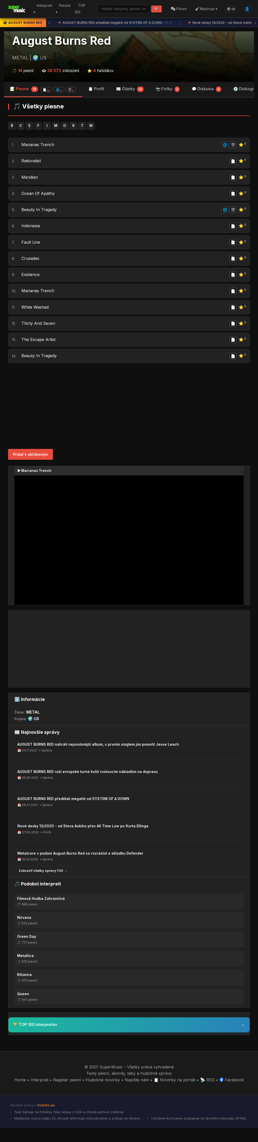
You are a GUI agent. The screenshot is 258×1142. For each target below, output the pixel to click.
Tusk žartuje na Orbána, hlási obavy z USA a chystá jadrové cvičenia (68, 1126)
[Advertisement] (129, 419)
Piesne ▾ (60, 9)
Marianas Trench (38, 145)
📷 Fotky (168, 89)
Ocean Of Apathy (38, 197)
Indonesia (31, 231)
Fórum (178, 9)
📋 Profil (96, 88)
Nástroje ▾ (205, 9)
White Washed (35, 317)
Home (20, 1093)
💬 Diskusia (206, 89)
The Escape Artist (39, 351)
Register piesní (67, 1093)
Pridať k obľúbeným (30, 468)
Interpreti (39, 1093)
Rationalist (31, 162)
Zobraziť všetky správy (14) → (43, 884)
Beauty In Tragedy (39, 214)
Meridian (30, 179)
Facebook (231, 1093)
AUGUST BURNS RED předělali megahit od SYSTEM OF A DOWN (115, 22)
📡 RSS (207, 1093)
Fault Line (31, 248)
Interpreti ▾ (41, 9)
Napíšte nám (137, 1093)
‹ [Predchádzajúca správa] (49, 22)
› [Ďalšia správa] (255, 22)
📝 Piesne (43, 89)
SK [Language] (230, 9)
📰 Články (130, 89)
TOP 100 (76, 9)
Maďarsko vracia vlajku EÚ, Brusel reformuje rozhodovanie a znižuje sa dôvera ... (78, 1132)
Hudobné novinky (103, 1093)
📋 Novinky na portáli (174, 1093)
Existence (31, 283)
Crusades (31, 265)
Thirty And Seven (39, 334)
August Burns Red (61, 41)
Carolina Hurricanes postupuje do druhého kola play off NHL (198, 1132)
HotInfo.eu (46, 1119)
